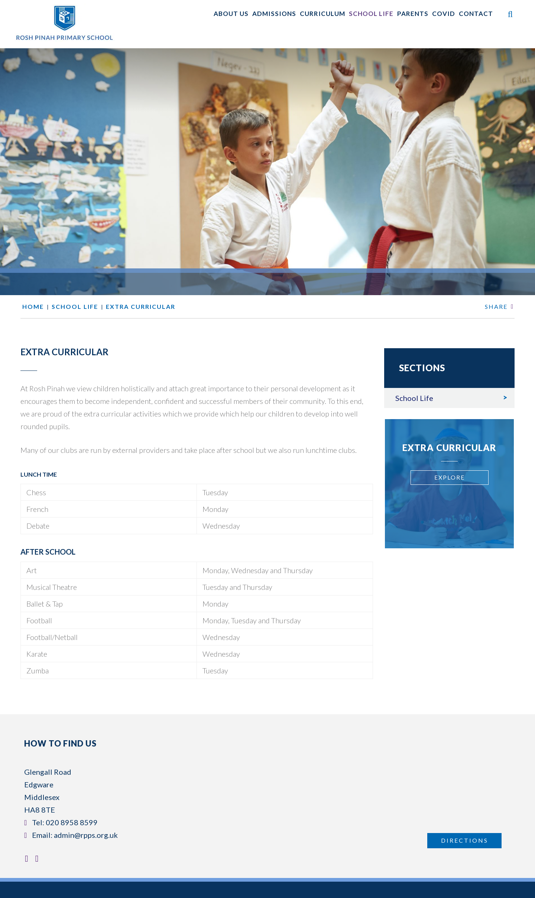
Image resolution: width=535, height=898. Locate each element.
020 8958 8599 (72, 822)
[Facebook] (28, 858)
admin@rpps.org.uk (86, 834)
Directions (464, 840)
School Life (414, 398)
